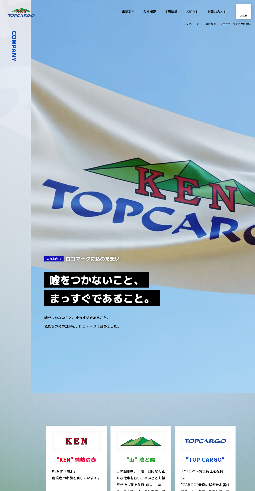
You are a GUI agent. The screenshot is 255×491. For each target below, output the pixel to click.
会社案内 (52, 258)
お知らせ (192, 11)
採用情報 (170, 11)
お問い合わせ (217, 11)
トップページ (191, 24)
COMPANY (14, 46)
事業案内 (128, 11)
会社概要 (149, 11)
